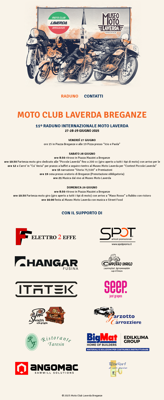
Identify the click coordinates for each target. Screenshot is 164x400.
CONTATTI (93, 96)
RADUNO (69, 96)
